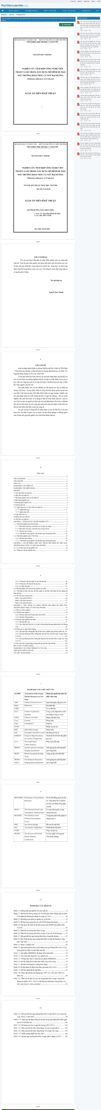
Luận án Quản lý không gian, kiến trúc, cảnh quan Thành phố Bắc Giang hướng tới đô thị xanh (90, 97)
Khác (97, 10)
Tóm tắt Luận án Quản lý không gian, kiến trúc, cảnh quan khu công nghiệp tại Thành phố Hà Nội (90, 154)
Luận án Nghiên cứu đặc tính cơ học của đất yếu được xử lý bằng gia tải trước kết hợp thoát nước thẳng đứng (90, 89)
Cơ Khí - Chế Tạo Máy (69, 10)
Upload (93, 1)
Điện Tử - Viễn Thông (50, 10)
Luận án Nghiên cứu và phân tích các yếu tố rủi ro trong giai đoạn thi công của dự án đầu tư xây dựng (90, 71)
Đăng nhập (86, 1)
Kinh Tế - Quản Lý (14, 10)
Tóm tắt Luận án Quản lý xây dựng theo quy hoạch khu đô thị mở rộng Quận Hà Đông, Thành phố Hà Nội (90, 35)
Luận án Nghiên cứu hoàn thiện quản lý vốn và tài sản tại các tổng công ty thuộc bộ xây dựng (90, 53)
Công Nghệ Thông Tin (31, 10)
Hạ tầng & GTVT (86, 10)
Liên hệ (99, 1)
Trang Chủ (73, 1)
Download (66, 24)
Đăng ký (80, 1)
